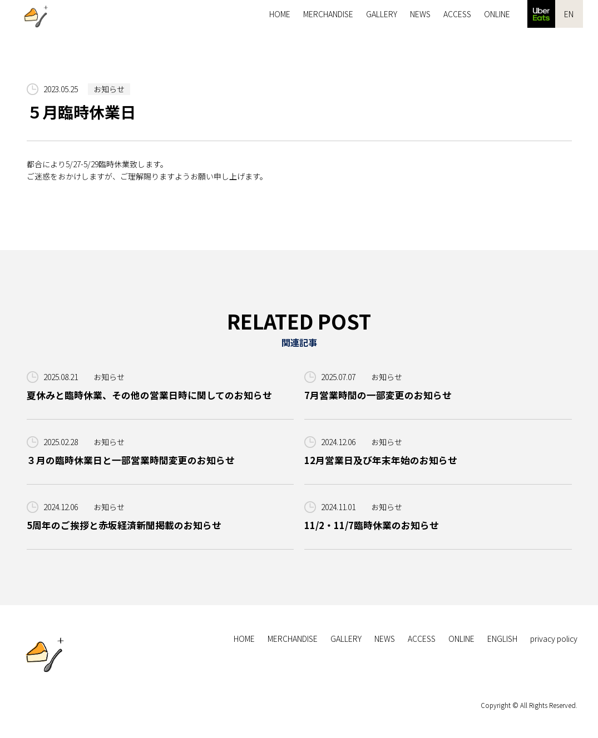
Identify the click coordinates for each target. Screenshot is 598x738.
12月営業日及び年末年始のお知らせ (380, 460)
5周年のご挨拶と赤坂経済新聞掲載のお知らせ (124, 525)
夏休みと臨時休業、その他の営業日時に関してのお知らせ (149, 395)
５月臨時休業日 (81, 112)
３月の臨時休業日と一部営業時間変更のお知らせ (131, 460)
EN (569, 13)
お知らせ (109, 88)
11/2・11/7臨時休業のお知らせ (372, 525)
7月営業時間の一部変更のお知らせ (378, 395)
